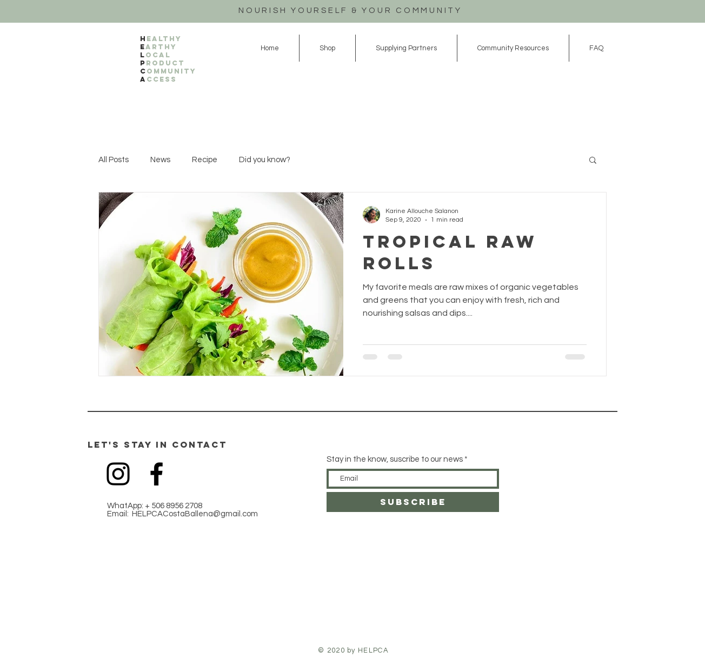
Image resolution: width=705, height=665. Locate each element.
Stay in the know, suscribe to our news (395, 459)
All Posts (113, 160)
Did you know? (264, 160)
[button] (593, 161)
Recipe (204, 160)
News (160, 160)
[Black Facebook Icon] (156, 473)
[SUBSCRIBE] (413, 502)
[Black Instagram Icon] (118, 473)
